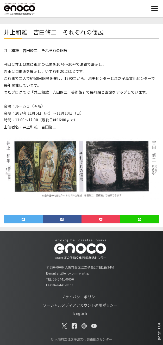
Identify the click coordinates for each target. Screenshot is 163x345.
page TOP (159, 330)
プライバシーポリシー (80, 296)
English (80, 313)
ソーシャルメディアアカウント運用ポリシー (80, 305)
